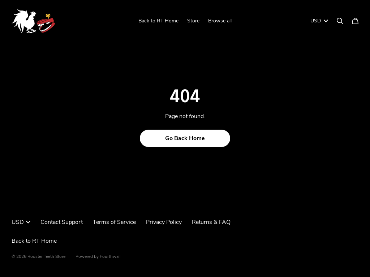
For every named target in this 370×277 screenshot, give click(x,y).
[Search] (340, 21)
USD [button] (21, 222)
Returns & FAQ (211, 222)
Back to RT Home (158, 20)
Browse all (220, 20)
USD (319, 20)
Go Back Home (185, 138)
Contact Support (61, 222)
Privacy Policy (164, 222)
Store (193, 20)
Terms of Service (114, 222)
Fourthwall (110, 256)
